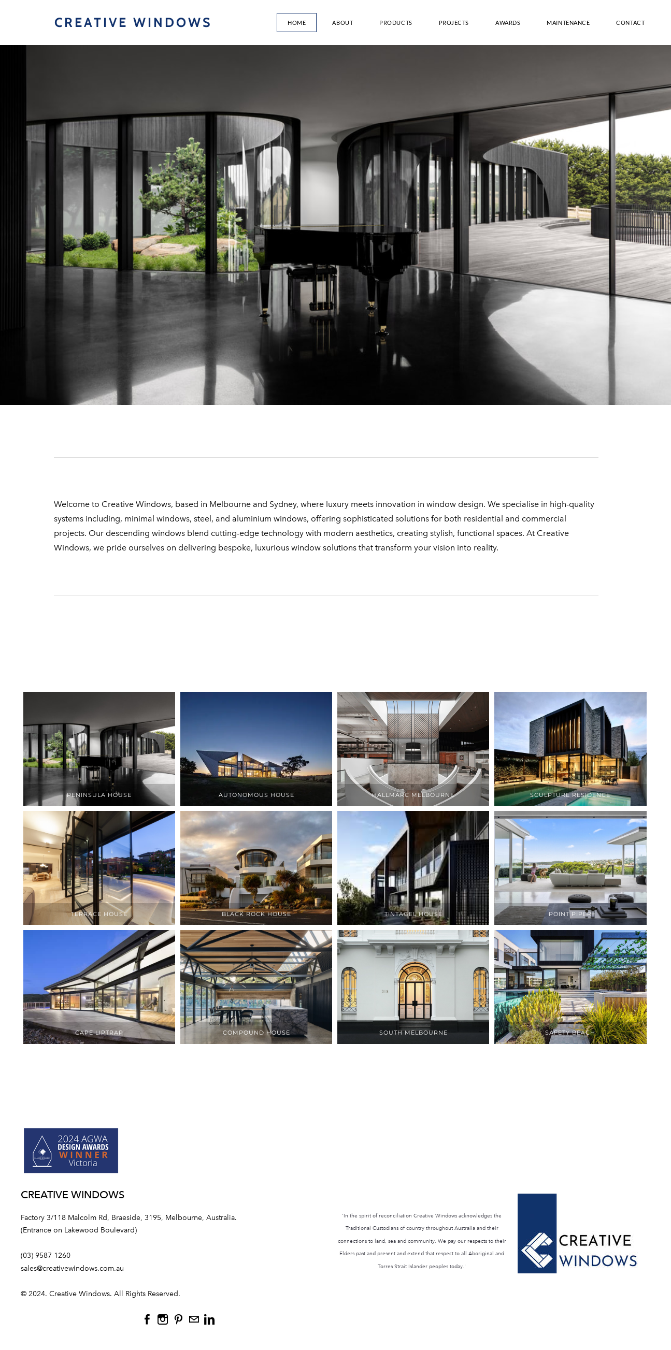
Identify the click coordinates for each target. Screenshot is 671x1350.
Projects (454, 22)
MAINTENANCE (568, 22)
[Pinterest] (178, 1319)
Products (395, 22)
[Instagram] (163, 1319)
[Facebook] (147, 1319)
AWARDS (507, 22)
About (342, 22)
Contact (630, 22)
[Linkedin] (209, 1319)
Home (297, 22)
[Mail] (194, 1319)
